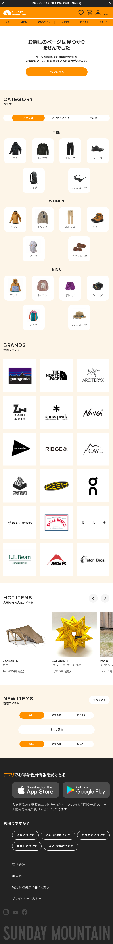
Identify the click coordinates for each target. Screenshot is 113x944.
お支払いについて (93, 835)
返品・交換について (60, 846)
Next (109, 3)
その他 (93, 117)
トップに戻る (56, 71)
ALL (32, 715)
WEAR (56, 715)
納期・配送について (58, 835)
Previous (3, 3)
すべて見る (99, 700)
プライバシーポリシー (27, 898)
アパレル (28, 117)
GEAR (81, 715)
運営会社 (18, 865)
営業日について (27, 846)
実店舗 (17, 876)
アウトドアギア (61, 117)
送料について (25, 835)
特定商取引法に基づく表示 (31, 887)
